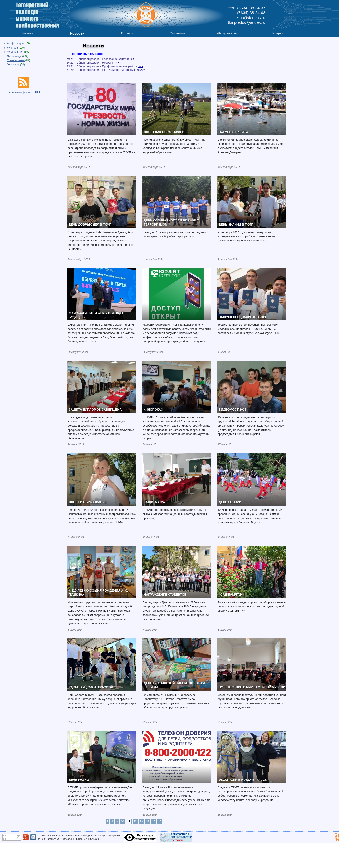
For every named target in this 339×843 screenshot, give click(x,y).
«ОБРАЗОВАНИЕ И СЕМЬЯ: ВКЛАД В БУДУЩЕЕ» (96, 315)
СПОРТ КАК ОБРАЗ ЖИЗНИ (164, 132)
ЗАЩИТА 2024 (154, 502)
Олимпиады (14, 56)
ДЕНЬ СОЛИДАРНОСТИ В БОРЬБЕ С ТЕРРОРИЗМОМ (171, 222)
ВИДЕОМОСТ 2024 (232, 409)
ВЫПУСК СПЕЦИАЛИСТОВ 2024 (242, 317)
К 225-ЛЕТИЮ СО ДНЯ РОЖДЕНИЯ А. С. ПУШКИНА (98, 593)
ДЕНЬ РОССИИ (230, 502)
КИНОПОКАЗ (153, 409)
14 (147, 821)
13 (141, 821)
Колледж (127, 33)
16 (159, 821)
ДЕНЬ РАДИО (79, 779)
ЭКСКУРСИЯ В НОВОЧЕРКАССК (243, 779)
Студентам (177, 33)
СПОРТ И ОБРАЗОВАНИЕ (88, 502)
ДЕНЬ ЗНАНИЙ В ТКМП (236, 224)
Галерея (277, 33)
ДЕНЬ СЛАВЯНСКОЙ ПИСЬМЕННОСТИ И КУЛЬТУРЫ (174, 685)
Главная (27, 33)
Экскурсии (13, 64)
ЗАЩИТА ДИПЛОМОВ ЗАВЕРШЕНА (95, 409)
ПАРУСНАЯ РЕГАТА (233, 132)
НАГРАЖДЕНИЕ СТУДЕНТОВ (165, 594)
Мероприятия (15, 51)
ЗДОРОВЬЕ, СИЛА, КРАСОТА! (91, 687)
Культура (12, 47)
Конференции (15, 43)
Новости (77, 33)
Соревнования (16, 60)
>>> (132, 59)
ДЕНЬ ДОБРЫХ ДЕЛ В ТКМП (90, 224)
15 (153, 821)
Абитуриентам (227, 33)
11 (128, 821)
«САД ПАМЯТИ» (231, 594)
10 (122, 821)
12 (135, 821)
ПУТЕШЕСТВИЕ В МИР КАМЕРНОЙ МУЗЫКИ (252, 687)
